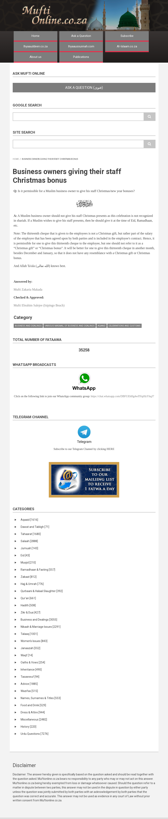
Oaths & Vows (33, 662)
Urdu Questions (34, 733)
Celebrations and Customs (124, 325)
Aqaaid (102, 325)
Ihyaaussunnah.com (81, 46)
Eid (25, 555)
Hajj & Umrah (32, 584)
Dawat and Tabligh (35, 526)
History (28, 726)
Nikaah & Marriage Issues (40, 626)
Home (35, 36)
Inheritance (31, 669)
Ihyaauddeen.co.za (35, 46)
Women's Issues (34, 641)
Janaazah (30, 648)
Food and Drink (33, 705)
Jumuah (29, 548)
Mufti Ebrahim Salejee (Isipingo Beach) (39, 305)
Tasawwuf (30, 676)
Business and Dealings (28, 325)
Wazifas (29, 691)
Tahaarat (31, 534)
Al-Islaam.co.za (127, 46)
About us (35, 57)
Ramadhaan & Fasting (38, 569)
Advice (29, 683)
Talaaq (29, 633)
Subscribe (127, 36)
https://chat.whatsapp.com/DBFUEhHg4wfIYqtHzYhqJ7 (122, 396)
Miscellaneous (34, 719)
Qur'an (28, 598)
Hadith (28, 605)
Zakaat (28, 576)
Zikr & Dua (30, 612)
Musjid (28, 562)
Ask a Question (81, 36)
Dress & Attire (33, 712)
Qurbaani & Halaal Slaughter (42, 591)
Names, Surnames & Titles (41, 698)
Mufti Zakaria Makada (28, 289)
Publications (81, 57)
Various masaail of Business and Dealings (70, 325)
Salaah (29, 541)
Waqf (27, 655)
